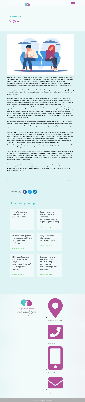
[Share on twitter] (30, 192)
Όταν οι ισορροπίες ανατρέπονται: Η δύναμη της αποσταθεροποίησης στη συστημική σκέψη (49, 217)
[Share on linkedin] (35, 192)
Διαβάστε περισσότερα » (18, 222)
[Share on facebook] (25, 192)
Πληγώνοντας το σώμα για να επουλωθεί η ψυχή (48, 238)
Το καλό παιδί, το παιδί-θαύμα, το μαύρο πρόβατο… (19, 214)
